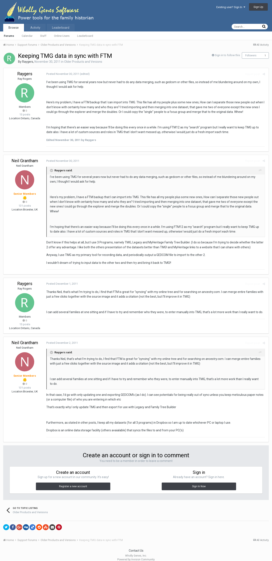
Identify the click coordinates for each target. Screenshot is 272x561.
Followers (250, 55)
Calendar (27, 35)
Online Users (61, 35)
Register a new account (73, 481)
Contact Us (136, 546)
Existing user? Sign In (230, 7)
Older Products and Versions (83, 61)
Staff (43, 35)
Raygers (27, 61)
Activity (35, 27)
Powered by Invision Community (136, 554)
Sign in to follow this (227, 55)
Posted (62, 73)
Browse (13, 27)
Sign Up (258, 7)
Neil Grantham (24, 160)
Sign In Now (199, 481)
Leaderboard (85, 35)
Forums (9, 35)
